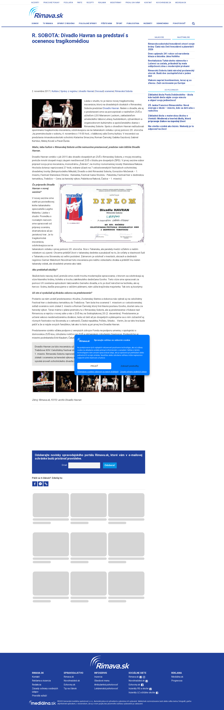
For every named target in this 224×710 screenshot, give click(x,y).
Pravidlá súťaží (39, 695)
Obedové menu (101, 680)
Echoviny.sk (69, 684)
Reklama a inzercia (41, 680)
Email (64, 465)
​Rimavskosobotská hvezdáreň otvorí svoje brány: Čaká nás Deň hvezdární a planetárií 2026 (171, 46)
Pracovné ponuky (51, 3)
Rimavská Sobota (123, 91)
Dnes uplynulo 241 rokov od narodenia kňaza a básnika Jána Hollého (168, 55)
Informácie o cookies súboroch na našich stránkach (98, 372)
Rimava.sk (69, 676)
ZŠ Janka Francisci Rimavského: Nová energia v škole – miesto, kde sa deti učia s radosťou (171, 108)
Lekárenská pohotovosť (106, 688)
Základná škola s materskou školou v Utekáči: (169, 118)
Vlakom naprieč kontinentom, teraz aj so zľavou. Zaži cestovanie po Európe (170, 81)
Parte (79, 3)
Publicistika (133, 23)
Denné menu (163, 23)
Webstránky (115, 3)
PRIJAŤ (94, 366)
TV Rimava (48, 23)
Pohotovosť (179, 23)
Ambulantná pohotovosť (106, 684)
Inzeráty (35, 3)
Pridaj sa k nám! (133, 3)
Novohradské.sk (72, 680)
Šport (119, 23)
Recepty (90, 3)
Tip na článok (70, 688)
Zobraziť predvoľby (130, 366)
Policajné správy (88, 23)
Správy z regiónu (66, 23)
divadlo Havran (86, 91)
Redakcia (36, 684)
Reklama (102, 3)
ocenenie (109, 91)
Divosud (99, 91)
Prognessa (176, 680)
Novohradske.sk (163, 3)
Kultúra (55, 91)
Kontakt (148, 3)
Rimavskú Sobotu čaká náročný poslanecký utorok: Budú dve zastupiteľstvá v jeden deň (171, 73)
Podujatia (68, 3)
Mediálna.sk (180, 3)
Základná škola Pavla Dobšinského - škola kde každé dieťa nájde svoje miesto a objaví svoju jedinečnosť (170, 97)
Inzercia (98, 676)
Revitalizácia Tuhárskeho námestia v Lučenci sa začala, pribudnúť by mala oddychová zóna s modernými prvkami (168, 63)
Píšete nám (106, 23)
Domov (35, 23)
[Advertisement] (88, 65)
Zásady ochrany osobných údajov (133, 372)
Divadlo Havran (111, 108)
